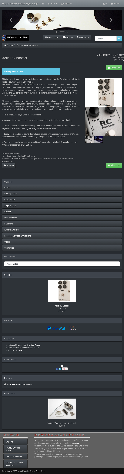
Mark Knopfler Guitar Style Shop (20, 3)
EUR (52, 3)
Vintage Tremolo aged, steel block (62, 423)
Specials (8, 275)
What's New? (9, 394)
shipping (121, 60)
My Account (83, 37)
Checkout (68, 37)
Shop (11, 45)
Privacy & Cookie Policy (13, 449)
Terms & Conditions (14, 457)
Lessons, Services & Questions (17, 236)
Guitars (7, 188)
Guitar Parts (9, 200)
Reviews (9, 165)
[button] (11, 20)
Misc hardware (10, 218)
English (66, 3)
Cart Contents (52, 37)
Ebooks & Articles (11, 230)
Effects (19, 45)
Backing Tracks (10, 194)
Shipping (9, 442)
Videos (7, 242)
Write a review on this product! (19, 384)
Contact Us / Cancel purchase (14, 464)
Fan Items (8, 224)
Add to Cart (114, 68)
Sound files (9, 248)
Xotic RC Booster (31, 45)
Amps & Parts (10, 206)
